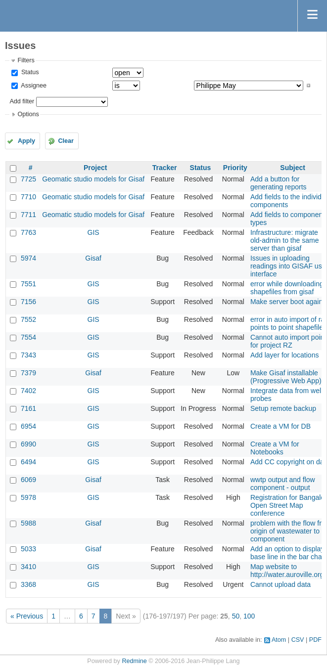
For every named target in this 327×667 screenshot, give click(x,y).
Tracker (164, 168)
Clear (66, 140)
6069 (28, 480)
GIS (93, 232)
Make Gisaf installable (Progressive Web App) (286, 377)
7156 (28, 302)
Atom (279, 639)
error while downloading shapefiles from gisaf (287, 288)
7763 (28, 232)
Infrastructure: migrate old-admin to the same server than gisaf (284, 240)
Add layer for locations (284, 355)
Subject (292, 168)
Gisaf (93, 258)
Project (95, 168)
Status (29, 72)
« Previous (26, 616)
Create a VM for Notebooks (274, 448)
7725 (28, 179)
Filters (25, 60)
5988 (28, 523)
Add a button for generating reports (278, 183)
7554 (28, 337)
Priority (235, 168)
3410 (28, 567)
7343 (28, 355)
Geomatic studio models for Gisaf (93, 179)
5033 (28, 549)
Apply (26, 140)
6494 (28, 462)
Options (28, 114)
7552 (28, 319)
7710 (28, 197)
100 (249, 616)
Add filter (21, 101)
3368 (28, 584)
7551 (28, 284)
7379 (28, 373)
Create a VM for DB (280, 426)
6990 (28, 444)
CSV (297, 639)
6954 (28, 426)
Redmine (134, 661)
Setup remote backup (283, 408)
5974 (28, 258)
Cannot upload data (280, 584)
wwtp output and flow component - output (282, 483)
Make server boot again (286, 302)
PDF (315, 639)
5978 (28, 497)
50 (236, 616)
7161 (28, 408)
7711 (28, 215)
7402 (28, 391)
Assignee (33, 85)
